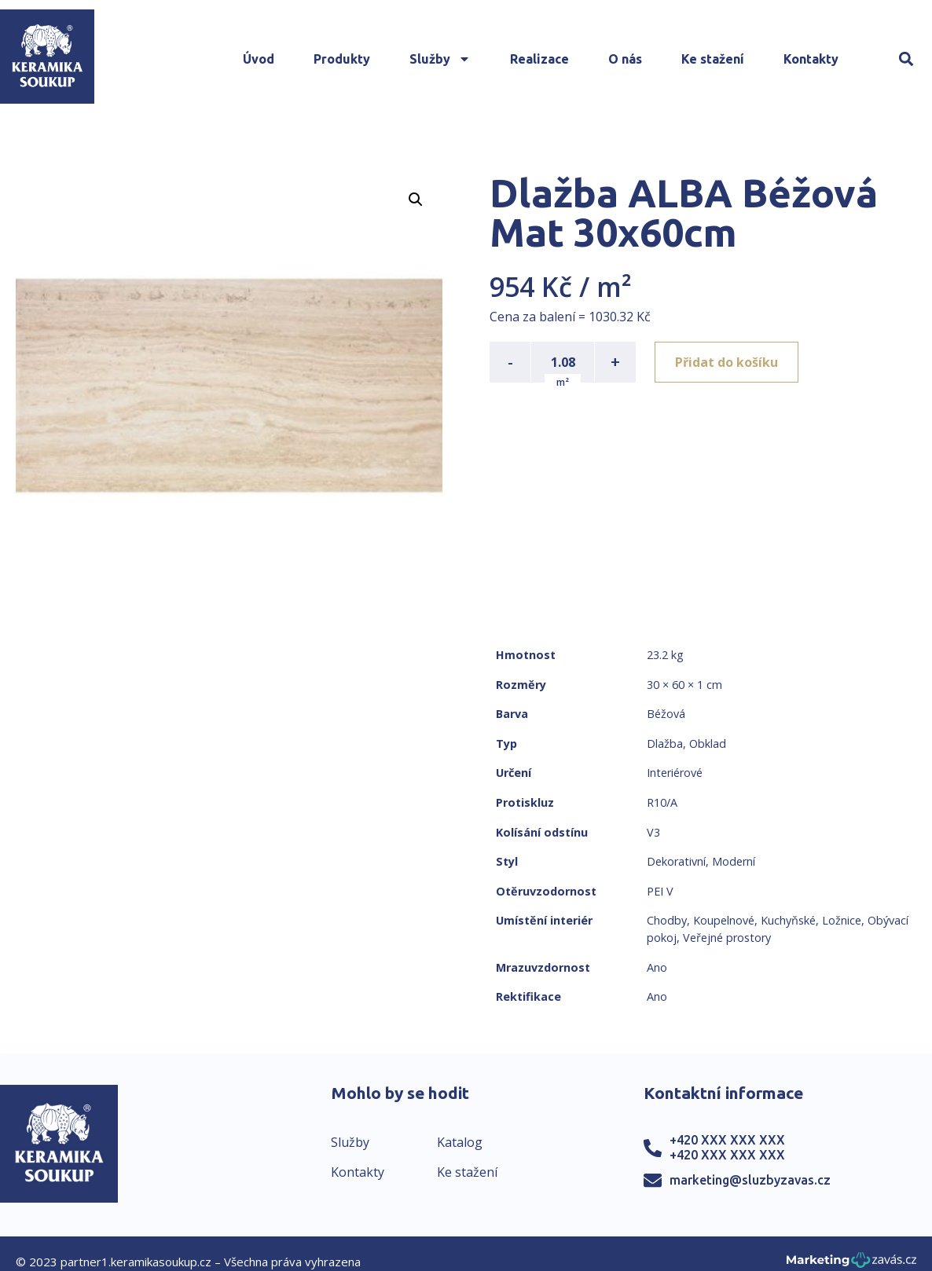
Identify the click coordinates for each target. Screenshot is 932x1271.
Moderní (733, 861)
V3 (653, 832)
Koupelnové (723, 920)
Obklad (707, 743)
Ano (657, 967)
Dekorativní (676, 861)
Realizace (539, 59)
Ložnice (841, 920)
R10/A (662, 802)
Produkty (342, 59)
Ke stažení (712, 59)
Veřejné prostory (727, 937)
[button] (906, 59)
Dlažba (665, 743)
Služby (440, 59)
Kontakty (810, 59)
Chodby (667, 920)
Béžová (666, 713)
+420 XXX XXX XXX (727, 1140)
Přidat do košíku (726, 362)
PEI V (660, 891)
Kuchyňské (788, 920)
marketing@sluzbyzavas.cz (750, 1180)
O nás (625, 59)
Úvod (258, 59)
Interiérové (675, 772)
